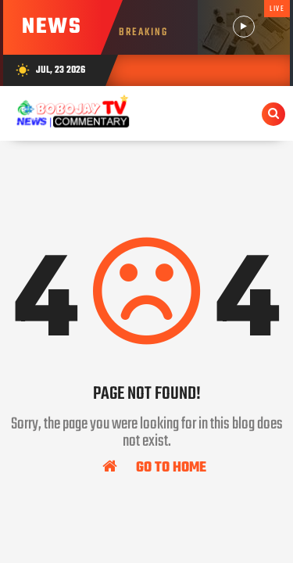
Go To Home (154, 467)
